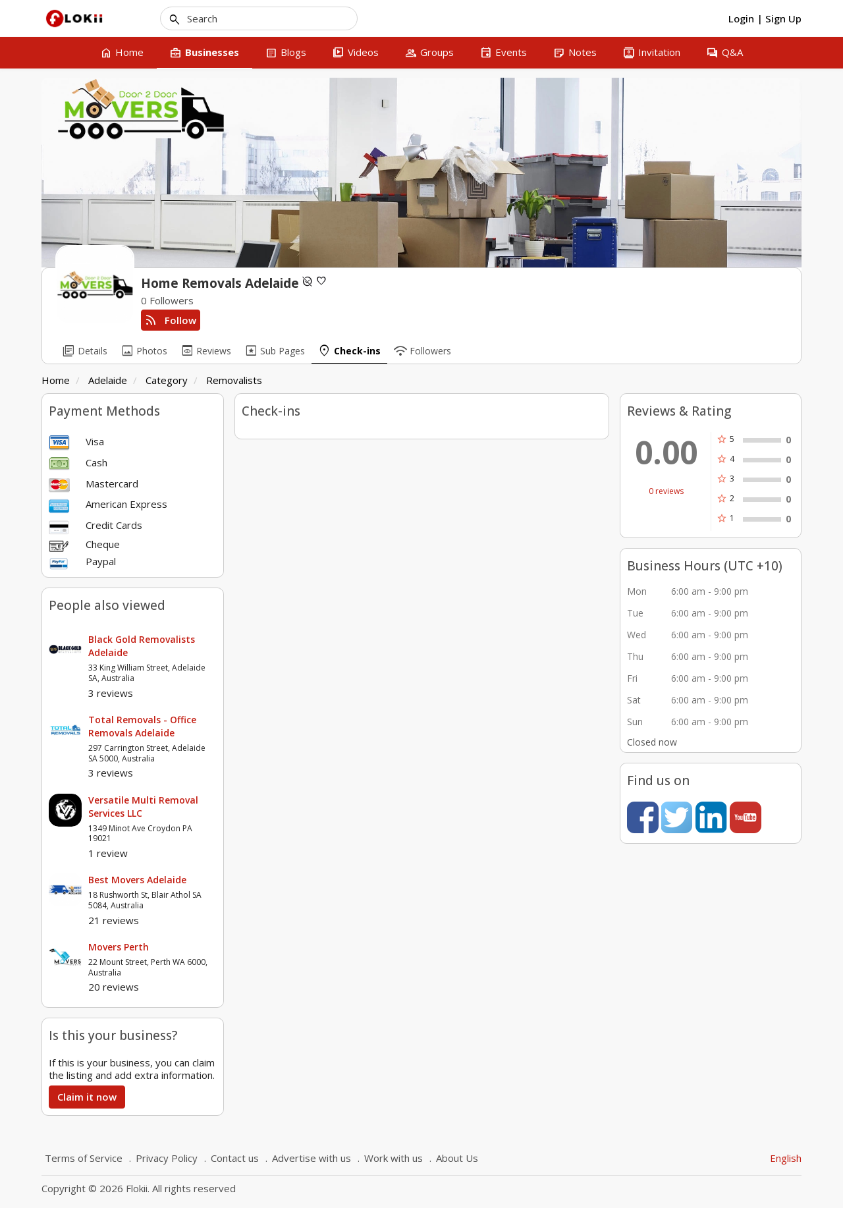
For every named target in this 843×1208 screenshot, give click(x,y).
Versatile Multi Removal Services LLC (143, 806)
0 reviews (666, 491)
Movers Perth (118, 947)
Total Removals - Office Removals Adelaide (142, 726)
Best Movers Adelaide (137, 879)
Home (55, 380)
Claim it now (87, 1096)
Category (167, 380)
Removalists (234, 380)
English (786, 1158)
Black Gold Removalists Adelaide (141, 646)
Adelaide (107, 380)
